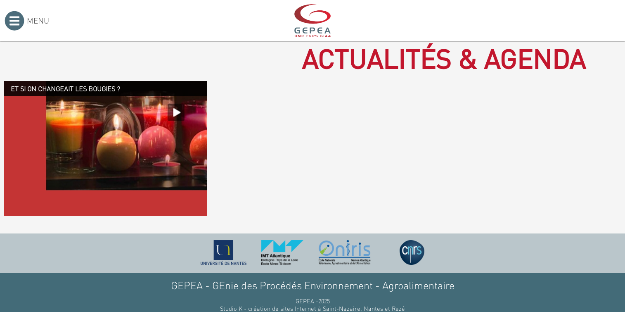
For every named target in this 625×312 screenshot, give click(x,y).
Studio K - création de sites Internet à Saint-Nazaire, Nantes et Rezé (312, 308)
